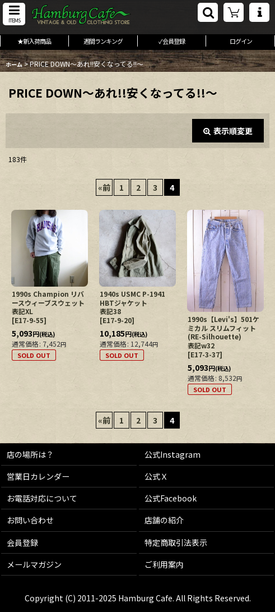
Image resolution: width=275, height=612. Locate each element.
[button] (14, 14)
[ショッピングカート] (233, 12)
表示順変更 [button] (228, 130)
